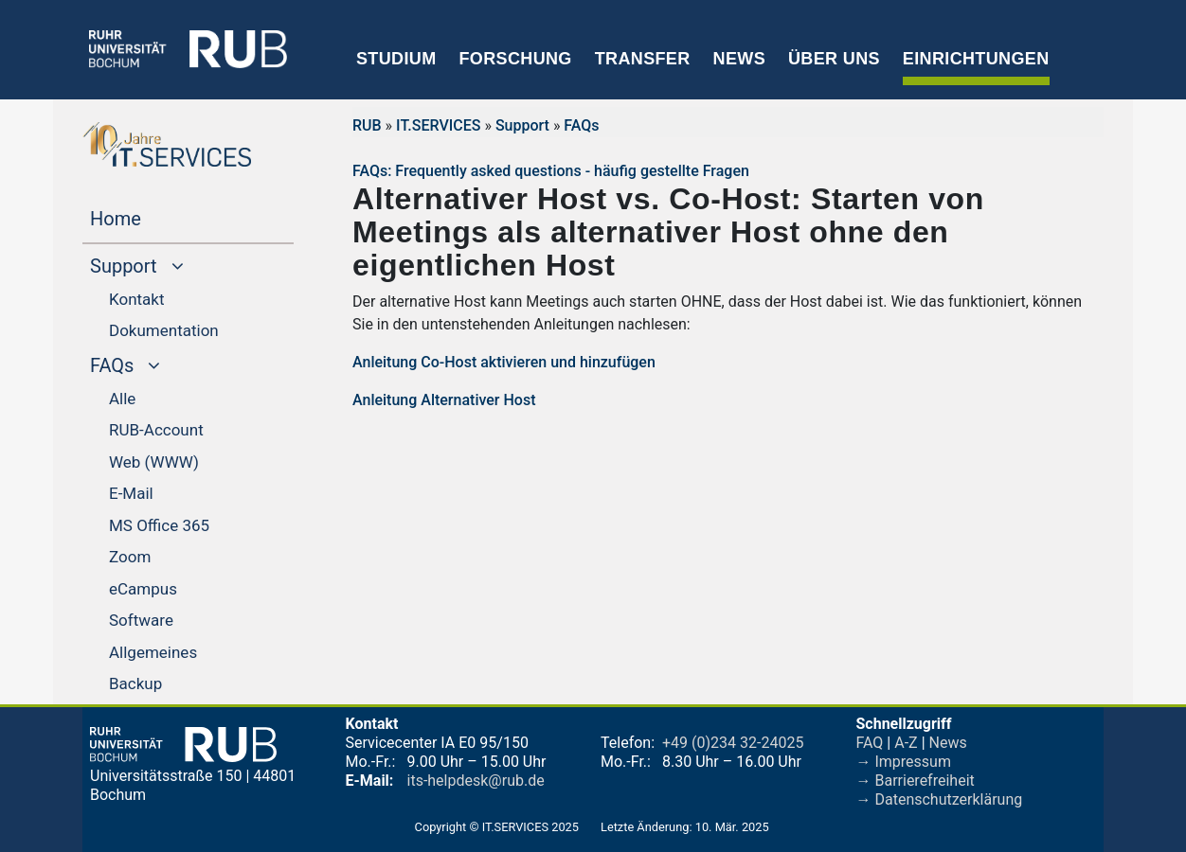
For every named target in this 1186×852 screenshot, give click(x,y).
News (739, 58)
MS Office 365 (159, 525)
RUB (367, 125)
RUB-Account (156, 429)
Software (141, 620)
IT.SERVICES (438, 125)
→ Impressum (903, 762)
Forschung (514, 58)
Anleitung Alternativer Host (444, 400)
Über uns (834, 58)
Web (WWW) (154, 462)
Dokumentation (164, 330)
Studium (396, 58)
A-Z (905, 743)
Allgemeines (153, 652)
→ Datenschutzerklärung (939, 799)
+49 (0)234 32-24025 (732, 743)
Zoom (130, 556)
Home (151, 217)
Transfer (643, 58)
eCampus (143, 588)
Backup (135, 683)
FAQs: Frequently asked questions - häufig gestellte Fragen (550, 171)
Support (522, 125)
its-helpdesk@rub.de (476, 781)
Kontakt (137, 299)
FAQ (870, 743)
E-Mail (131, 493)
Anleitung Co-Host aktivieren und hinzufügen (504, 362)
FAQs (581, 125)
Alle (122, 398)
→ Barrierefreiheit (915, 781)
